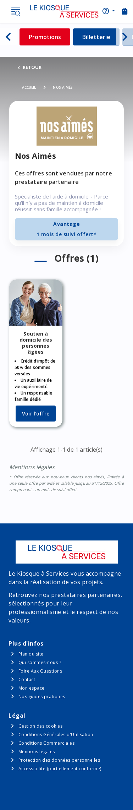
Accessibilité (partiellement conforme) (59, 769)
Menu (15, 11)
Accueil (29, 87)
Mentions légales (36, 752)
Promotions (49, 37)
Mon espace (31, 688)
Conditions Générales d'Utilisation (55, 735)
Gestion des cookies (40, 726)
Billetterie (101, 37)
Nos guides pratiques (41, 697)
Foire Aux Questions (40, 671)
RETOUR (28, 67)
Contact (26, 679)
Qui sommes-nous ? (39, 662)
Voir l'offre (35, 413)
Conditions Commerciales (46, 743)
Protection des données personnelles (59, 760)
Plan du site (31, 654)
